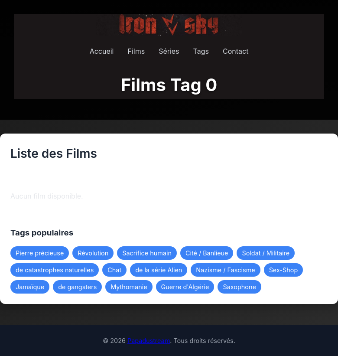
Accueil (102, 51)
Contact (235, 51)
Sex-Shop (283, 270)
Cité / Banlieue (206, 253)
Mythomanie (128, 287)
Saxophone (239, 287)
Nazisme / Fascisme (225, 270)
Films (136, 51)
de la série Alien (158, 270)
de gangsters (77, 287)
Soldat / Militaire (265, 253)
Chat (114, 270)
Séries (169, 51)
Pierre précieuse (40, 253)
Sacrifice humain (147, 253)
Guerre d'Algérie (185, 287)
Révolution (93, 253)
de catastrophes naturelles (55, 270)
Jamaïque (30, 287)
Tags (201, 51)
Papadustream (148, 340)
